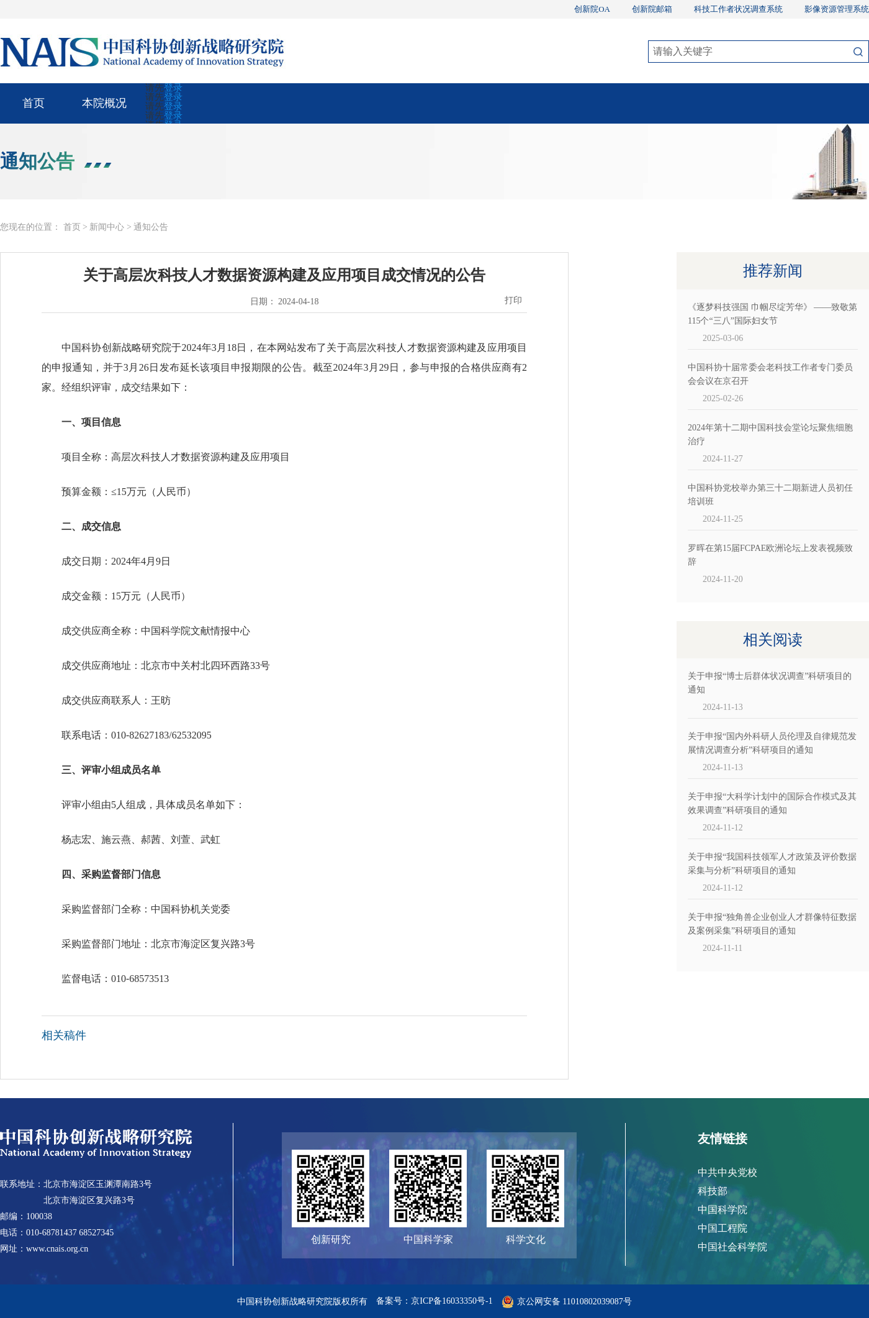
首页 (33, 103)
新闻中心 (106, 227)
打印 (513, 300)
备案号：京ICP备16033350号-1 (434, 1301)
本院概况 (104, 103)
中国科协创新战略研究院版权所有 (305, 1301)
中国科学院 (722, 1209)
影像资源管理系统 (836, 9)
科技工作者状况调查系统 (738, 9)
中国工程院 (722, 1228)
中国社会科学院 (732, 1247)
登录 (173, 88)
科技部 (712, 1191)
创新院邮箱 (652, 9)
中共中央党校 (727, 1172)
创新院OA (592, 9)
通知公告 (150, 227)
